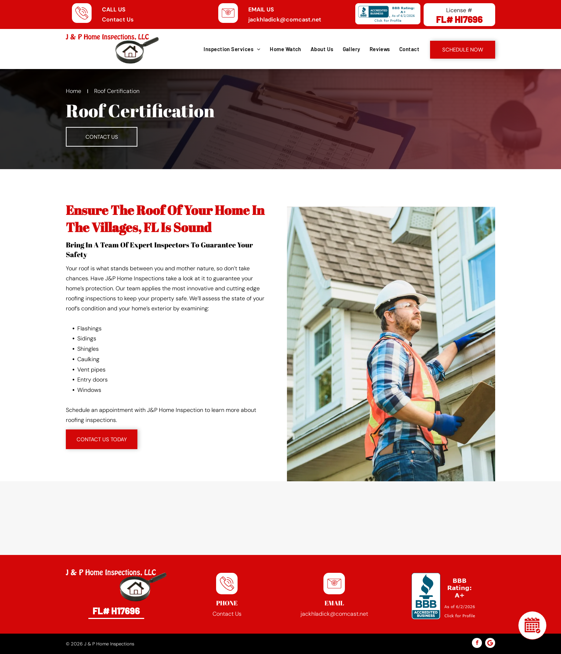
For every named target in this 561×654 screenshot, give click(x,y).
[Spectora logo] (119, 518)
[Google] (490, 644)
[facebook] (477, 644)
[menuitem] (232, 48)
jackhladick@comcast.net (284, 19)
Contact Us (117, 19)
